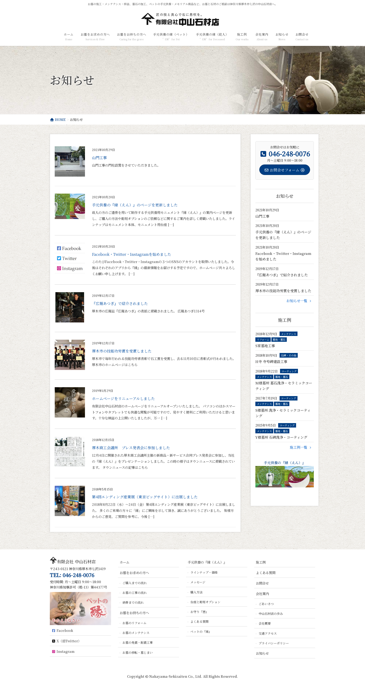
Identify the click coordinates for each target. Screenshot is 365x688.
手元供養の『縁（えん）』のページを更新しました (135, 205)
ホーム (124, 562)
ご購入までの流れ (134, 583)
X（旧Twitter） (66, 640)
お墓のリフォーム (134, 623)
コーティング (289, 371)
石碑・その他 (288, 355)
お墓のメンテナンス (135, 632)
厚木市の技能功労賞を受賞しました (122, 351)
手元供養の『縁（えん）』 (284, 473)
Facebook (62, 630)
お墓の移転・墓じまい (137, 652)
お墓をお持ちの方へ (134, 612)
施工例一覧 (301, 447)
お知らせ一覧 (299, 300)
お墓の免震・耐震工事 (137, 642)
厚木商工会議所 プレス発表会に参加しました (131, 447)
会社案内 (262, 593)
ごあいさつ (266, 604)
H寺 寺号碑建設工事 (271, 361)
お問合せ (262, 583)
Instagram (62, 651)
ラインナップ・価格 (204, 572)
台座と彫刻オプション (205, 602)
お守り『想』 (199, 611)
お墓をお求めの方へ (134, 572)
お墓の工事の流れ (134, 592)
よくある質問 (199, 621)
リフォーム (263, 339)
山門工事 (99, 157)
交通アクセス (268, 633)
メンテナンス (288, 334)
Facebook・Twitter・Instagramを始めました (131, 254)
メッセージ (197, 582)
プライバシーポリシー (274, 643)
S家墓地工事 (265, 345)
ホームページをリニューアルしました (123, 398)
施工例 (261, 562)
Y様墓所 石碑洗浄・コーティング (281, 437)
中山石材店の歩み (271, 613)
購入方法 (196, 592)
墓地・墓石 (279, 339)
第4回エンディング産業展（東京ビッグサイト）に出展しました (145, 497)
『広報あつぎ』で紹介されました (120, 303)
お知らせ (262, 653)
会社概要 (265, 623)
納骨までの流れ (133, 602)
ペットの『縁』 (201, 631)
